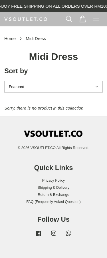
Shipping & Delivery (53, 187)
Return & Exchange (53, 194)
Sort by (16, 71)
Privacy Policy (53, 180)
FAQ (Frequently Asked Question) (53, 202)
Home (10, 38)
